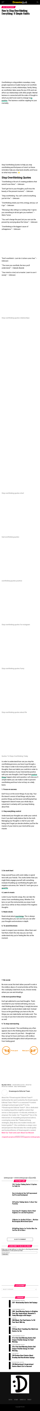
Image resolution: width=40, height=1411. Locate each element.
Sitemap (16, 1400)
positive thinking (7, 1086)
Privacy (29, 1400)
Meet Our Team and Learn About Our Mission (18, 1133)
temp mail (20, 1408)
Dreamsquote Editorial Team (19, 1091)
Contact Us (23, 1400)
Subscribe (5, 1254)
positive (28, 1085)
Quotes (10, 1400)
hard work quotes (19, 1085)
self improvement (20, 1086)
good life (5, 888)
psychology (19, 916)
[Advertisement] (20, 28)
